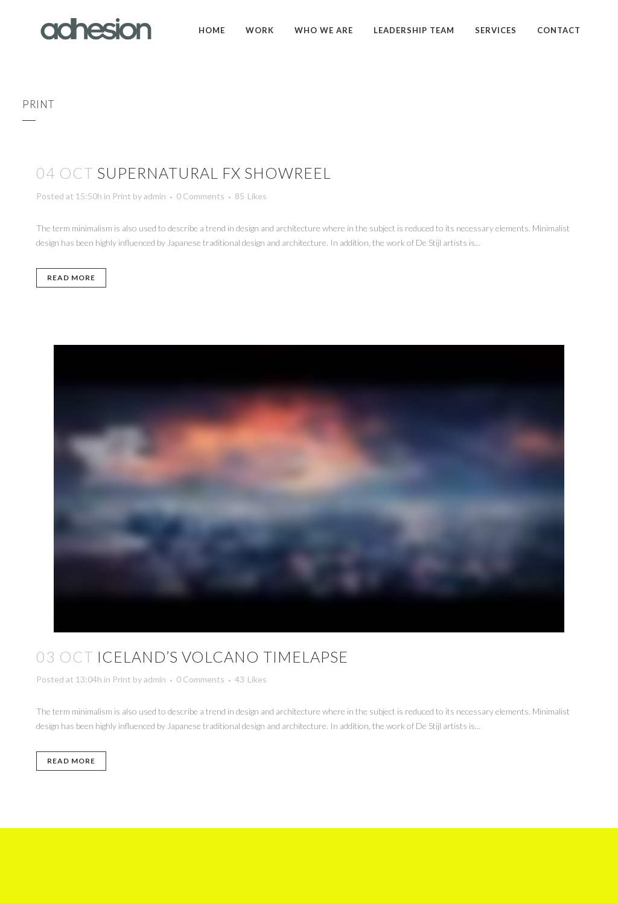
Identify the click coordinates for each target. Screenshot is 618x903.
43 (251, 679)
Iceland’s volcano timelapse (222, 657)
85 (251, 196)
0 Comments (200, 196)
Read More (71, 277)
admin (155, 196)
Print (121, 196)
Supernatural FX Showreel (214, 173)
